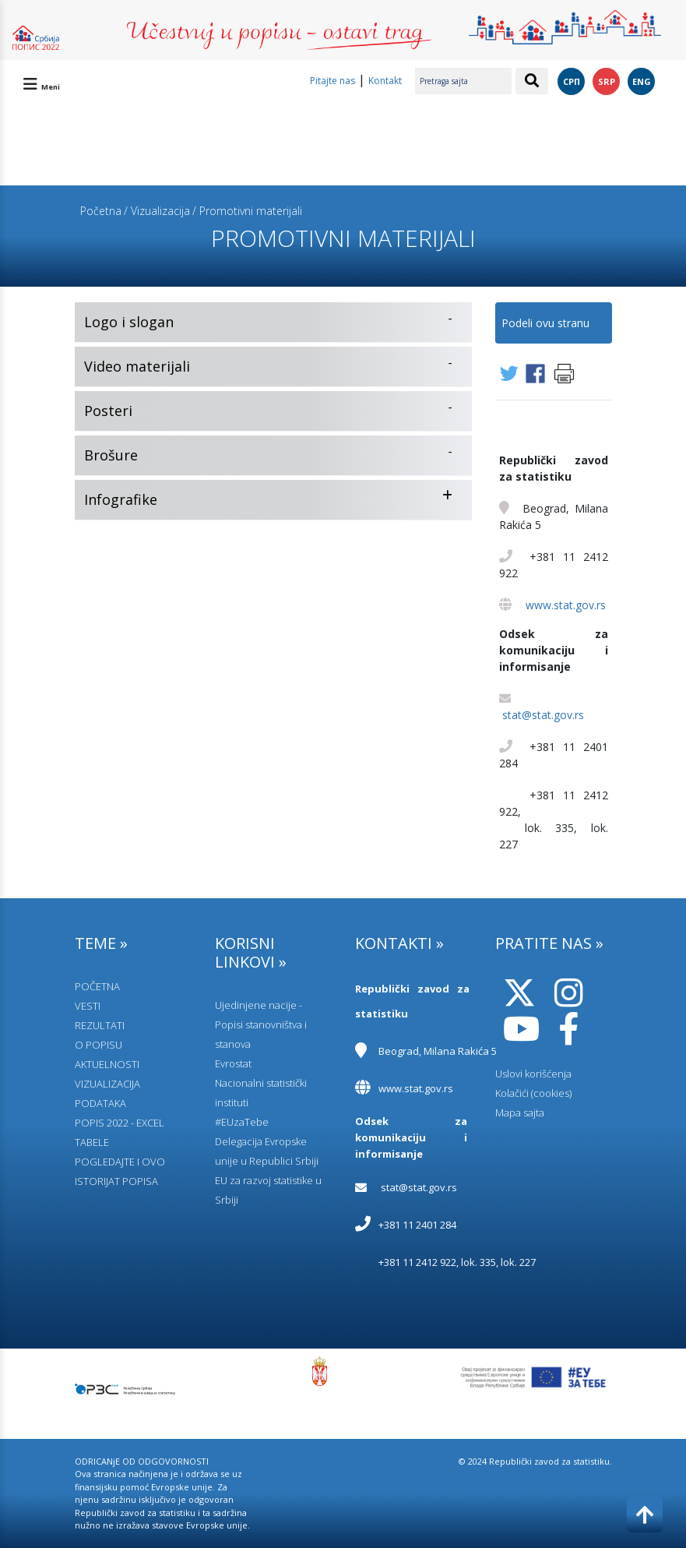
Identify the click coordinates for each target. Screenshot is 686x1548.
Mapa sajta (519, 1112)
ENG (641, 81)
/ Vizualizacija (157, 210)
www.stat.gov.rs (566, 605)
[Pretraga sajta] (463, 81)
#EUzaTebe (242, 1122)
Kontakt (385, 80)
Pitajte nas (332, 80)
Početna (100, 210)
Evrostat (233, 1063)
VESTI (87, 1006)
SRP (606, 81)
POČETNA (97, 986)
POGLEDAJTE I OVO (120, 1162)
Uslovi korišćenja (533, 1074)
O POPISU (98, 1045)
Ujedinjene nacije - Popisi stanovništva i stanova (261, 1024)
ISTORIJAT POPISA (116, 1181)
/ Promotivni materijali (247, 210)
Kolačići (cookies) (533, 1093)
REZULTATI (100, 1025)
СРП (571, 81)
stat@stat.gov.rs (543, 714)
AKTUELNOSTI (107, 1064)
